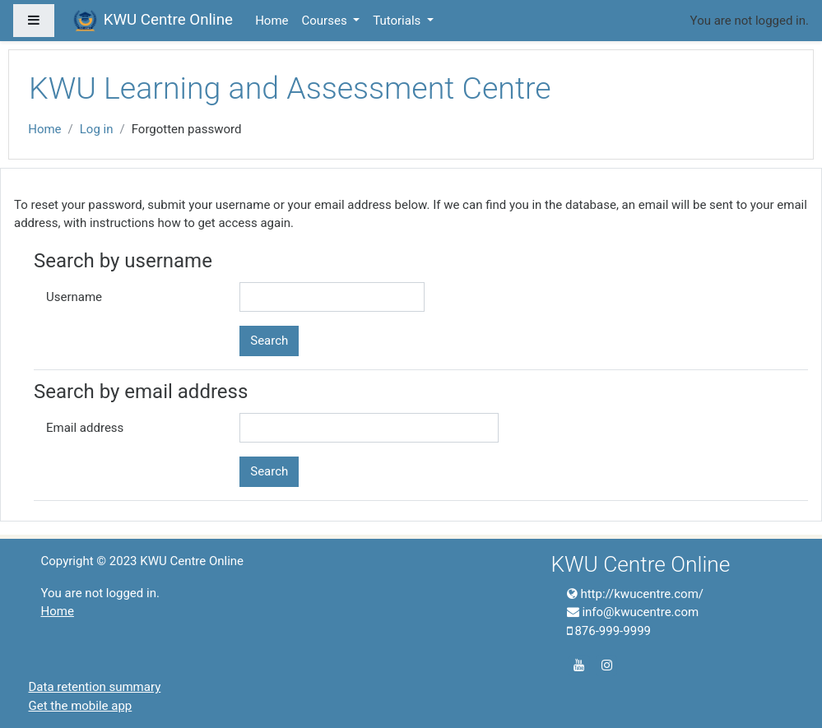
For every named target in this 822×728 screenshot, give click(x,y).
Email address (84, 427)
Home (271, 20)
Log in (97, 129)
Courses (326, 20)
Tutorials (398, 20)
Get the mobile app (80, 705)
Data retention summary (95, 686)
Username (74, 297)
